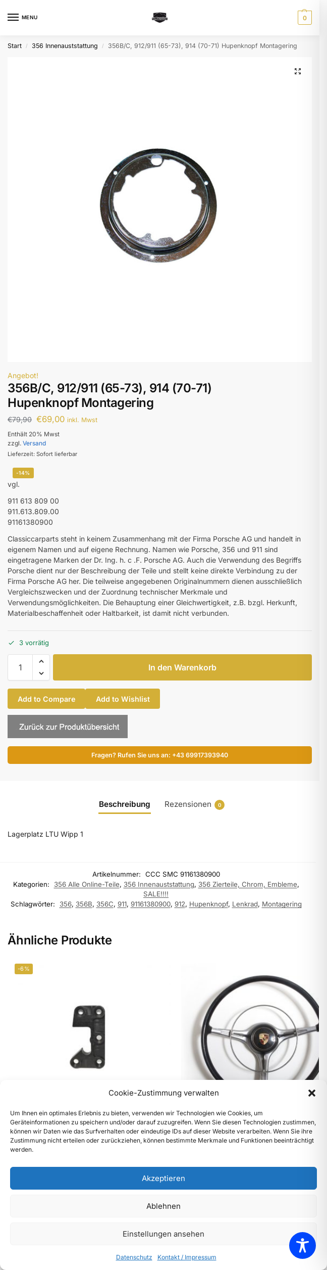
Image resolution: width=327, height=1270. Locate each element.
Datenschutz (134, 1257)
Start (15, 46)
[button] (312, 1093)
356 (66, 904)
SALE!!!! (156, 894)
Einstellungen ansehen (163, 1234)
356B (84, 904)
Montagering (282, 904)
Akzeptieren (163, 1178)
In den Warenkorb (182, 667)
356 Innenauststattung (65, 46)
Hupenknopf (208, 904)
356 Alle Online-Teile (87, 884)
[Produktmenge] (20, 667)
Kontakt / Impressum (186, 1257)
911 (122, 904)
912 (180, 904)
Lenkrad (245, 904)
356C (105, 904)
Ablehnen (163, 1206)
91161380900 (151, 904)
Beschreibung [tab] (124, 804)
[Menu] (23, 17)
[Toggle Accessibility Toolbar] (302, 1245)
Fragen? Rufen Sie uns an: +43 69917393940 (159, 755)
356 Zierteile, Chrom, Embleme (247, 884)
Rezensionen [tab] (195, 804)
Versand (34, 443)
